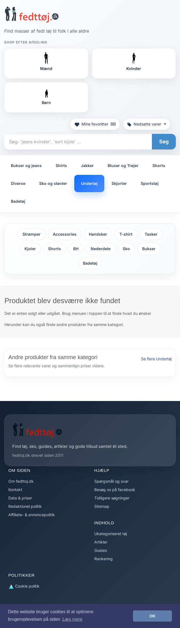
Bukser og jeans (26, 165)
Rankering (103, 558)
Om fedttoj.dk (21, 481)
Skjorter (119, 183)
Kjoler (30, 248)
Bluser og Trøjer (123, 165)
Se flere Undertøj (156, 358)
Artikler (100, 542)
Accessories (65, 234)
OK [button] (152, 616)
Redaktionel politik (25, 506)
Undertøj (89, 183)
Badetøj (18, 201)
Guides (100, 550)
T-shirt (125, 234)
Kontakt (15, 489)
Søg (164, 141)
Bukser (149, 248)
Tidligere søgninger (111, 498)
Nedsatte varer (146, 124)
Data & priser (20, 498)
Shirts (61, 165)
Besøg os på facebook (114, 489)
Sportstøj (150, 183)
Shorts (158, 165)
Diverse (18, 183)
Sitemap (101, 506)
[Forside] (31, 14)
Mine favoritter (95, 124)
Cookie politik (24, 586)
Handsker (98, 234)
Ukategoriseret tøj (110, 533)
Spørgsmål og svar (111, 481)
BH (75, 248)
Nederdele (100, 248)
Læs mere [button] (72, 619)
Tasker (151, 234)
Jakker (87, 165)
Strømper (32, 234)
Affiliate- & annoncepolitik (31, 514)
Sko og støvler (53, 183)
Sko (126, 248)
